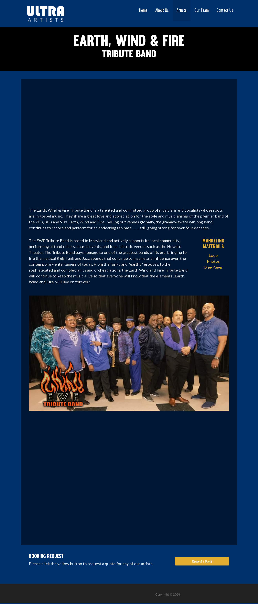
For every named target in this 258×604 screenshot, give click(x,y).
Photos (213, 261)
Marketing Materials (213, 243)
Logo (213, 255)
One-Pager (213, 267)
